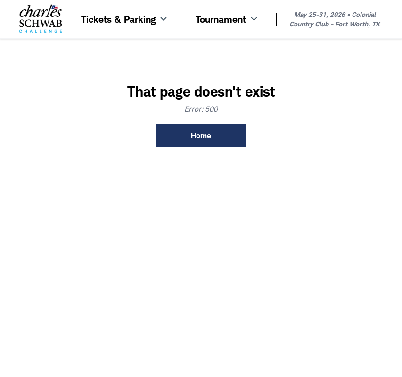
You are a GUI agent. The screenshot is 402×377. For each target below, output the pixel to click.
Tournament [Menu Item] (227, 19)
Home (201, 135)
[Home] (40, 19)
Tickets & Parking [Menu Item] (125, 19)
